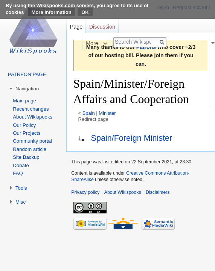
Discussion (102, 27)
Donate (21, 165)
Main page (24, 101)
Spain (88, 113)
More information (52, 12)
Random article (29, 149)
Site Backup (26, 157)
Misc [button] (20, 202)
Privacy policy (85, 192)
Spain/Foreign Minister (131, 138)
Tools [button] (21, 188)
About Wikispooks (32, 117)
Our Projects (26, 133)
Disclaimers (158, 192)
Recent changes (31, 109)
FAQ (18, 173)
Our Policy (24, 125)
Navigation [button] (27, 88)
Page (76, 27)
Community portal (32, 141)
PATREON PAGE (27, 74)
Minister (107, 113)
